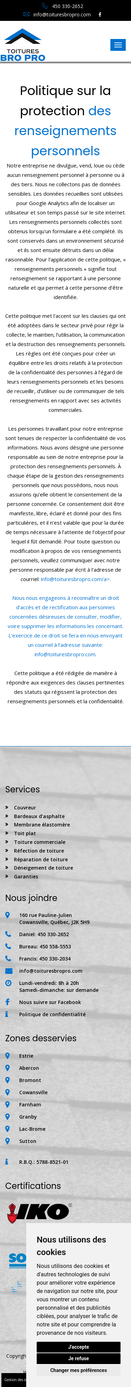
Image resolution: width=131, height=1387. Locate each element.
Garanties (26, 876)
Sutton (27, 1141)
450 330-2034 (55, 958)
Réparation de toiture (41, 859)
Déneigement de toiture (43, 867)
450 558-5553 (55, 946)
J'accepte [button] (78, 1347)
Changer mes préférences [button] (78, 1370)
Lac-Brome (32, 1129)
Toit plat (25, 833)
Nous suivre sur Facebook (50, 1002)
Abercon (29, 1068)
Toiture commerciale (39, 842)
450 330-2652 (62, 6)
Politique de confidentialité (52, 1014)
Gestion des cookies (19, 1379)
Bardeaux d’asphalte (39, 816)
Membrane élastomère (42, 824)
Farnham (30, 1104)
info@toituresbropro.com (57, 14)
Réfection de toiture (39, 850)
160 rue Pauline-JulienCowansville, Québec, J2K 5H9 (54, 918)
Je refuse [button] (78, 1358)
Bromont (30, 1080)
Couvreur (25, 807)
